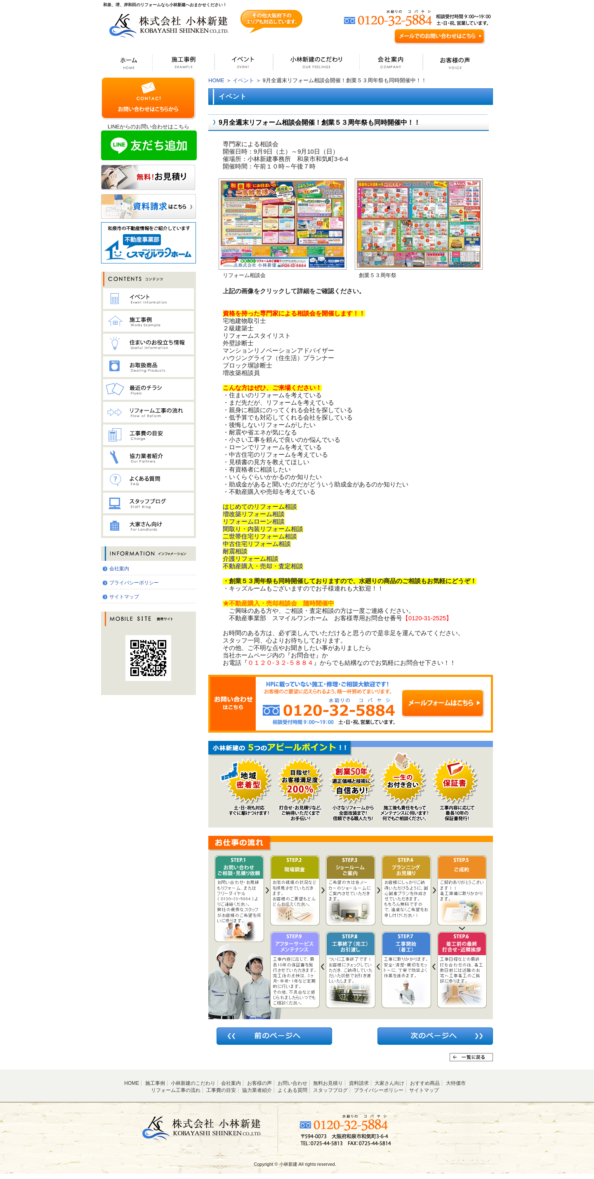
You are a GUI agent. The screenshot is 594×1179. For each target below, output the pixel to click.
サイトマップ (124, 597)
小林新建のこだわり (193, 1083)
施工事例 (155, 1083)
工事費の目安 (221, 1090)
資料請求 (359, 1083)
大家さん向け (389, 1083)
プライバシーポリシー (134, 583)
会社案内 (119, 569)
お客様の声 (259, 1083)
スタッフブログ (330, 1090)
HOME (216, 80)
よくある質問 (292, 1090)
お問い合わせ (292, 1083)
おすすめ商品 (425, 1083)
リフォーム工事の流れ (175, 1090)
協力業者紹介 (257, 1090)
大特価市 (456, 1083)
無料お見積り (328, 1083)
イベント (243, 80)
